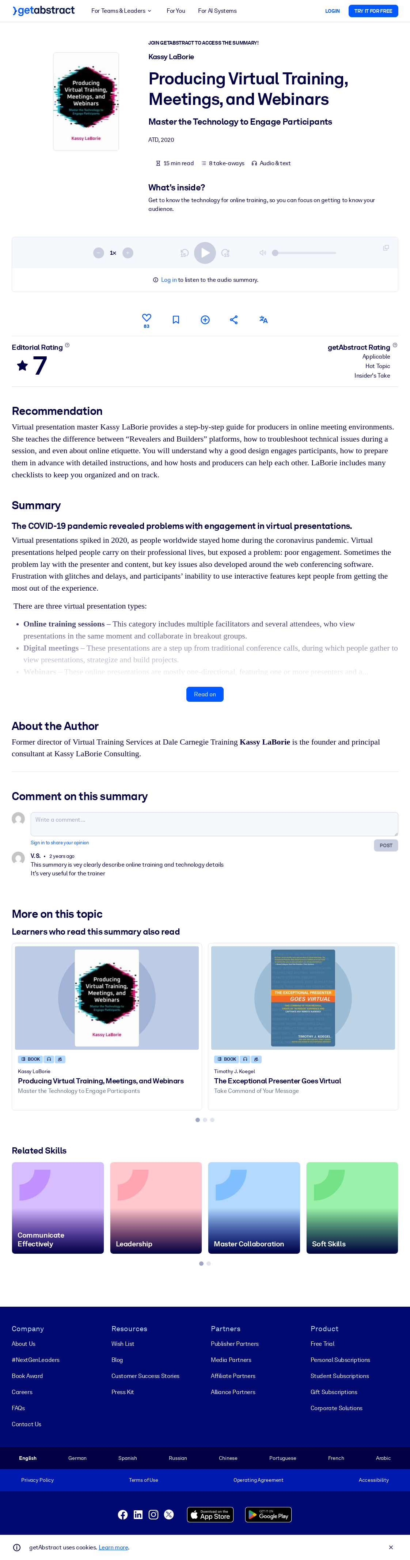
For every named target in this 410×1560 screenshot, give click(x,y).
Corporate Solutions (336, 1408)
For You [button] (176, 10)
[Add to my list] (205, 319)
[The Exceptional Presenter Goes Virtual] (303, 997)
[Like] (146, 320)
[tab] (197, 1120)
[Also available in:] (263, 319)
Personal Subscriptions (340, 1359)
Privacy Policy (37, 1480)
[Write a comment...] (214, 824)
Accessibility (374, 1480)
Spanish (127, 1458)
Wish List (122, 1343)
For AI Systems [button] (217, 10)
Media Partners (231, 1359)
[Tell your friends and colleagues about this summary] (234, 319)
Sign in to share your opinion (60, 842)
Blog (117, 1359)
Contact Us (26, 1424)
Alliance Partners (233, 1392)
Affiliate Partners (233, 1375)
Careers (22, 1392)
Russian (178, 1458)
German (77, 1458)
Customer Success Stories (145, 1375)
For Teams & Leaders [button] (122, 11)
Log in (169, 279)
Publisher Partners (235, 1343)
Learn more (113, 1547)
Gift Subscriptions (334, 1392)
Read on (205, 693)
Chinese (228, 1458)
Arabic (383, 1458)
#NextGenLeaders (36, 1359)
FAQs (18, 1408)
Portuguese (282, 1458)
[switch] (205, 253)
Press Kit (122, 1392)
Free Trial (322, 1343)
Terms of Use (143, 1480)
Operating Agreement (259, 1480)
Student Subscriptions (340, 1375)
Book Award (27, 1375)
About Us (23, 1343)
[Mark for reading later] (175, 319)
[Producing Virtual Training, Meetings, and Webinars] (107, 997)
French (336, 1458)
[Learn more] (67, 345)
